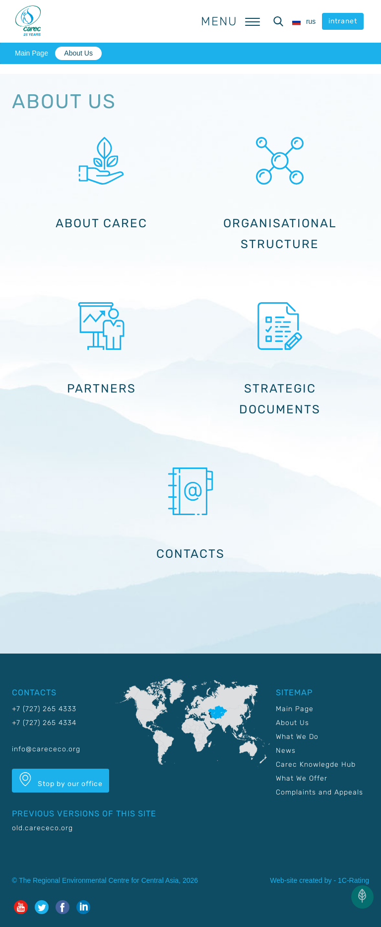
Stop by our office (60, 780)
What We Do (297, 736)
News (286, 750)
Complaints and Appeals (319, 792)
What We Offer (301, 778)
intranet (342, 21)
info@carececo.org (46, 749)
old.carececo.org (42, 828)
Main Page (31, 53)
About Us (78, 53)
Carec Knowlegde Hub (316, 764)
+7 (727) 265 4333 (44, 709)
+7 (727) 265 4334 (44, 723)
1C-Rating (353, 880)
